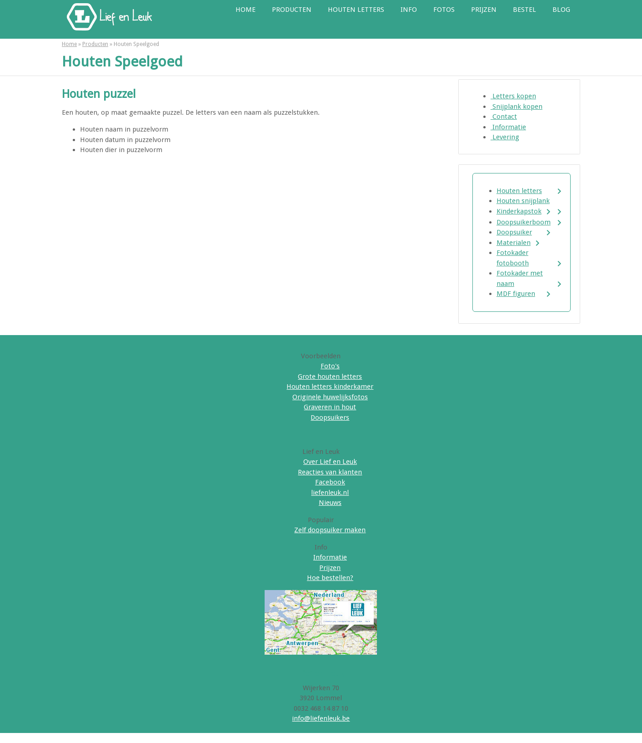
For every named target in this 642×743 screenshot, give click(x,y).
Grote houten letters (330, 376)
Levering (505, 137)
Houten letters (356, 9)
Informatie (508, 127)
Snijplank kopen (516, 106)
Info (409, 9)
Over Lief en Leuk (330, 462)
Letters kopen (513, 96)
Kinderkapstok (519, 211)
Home (246, 9)
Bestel (524, 9)
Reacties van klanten (330, 472)
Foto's (330, 366)
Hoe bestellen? (330, 578)
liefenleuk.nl (330, 493)
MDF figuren (516, 294)
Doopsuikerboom (524, 222)
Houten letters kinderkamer (329, 386)
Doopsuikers (330, 417)
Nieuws (330, 503)
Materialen (514, 243)
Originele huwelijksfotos (330, 397)
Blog (561, 9)
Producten (291, 9)
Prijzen (484, 9)
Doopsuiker (514, 232)
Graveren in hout (330, 407)
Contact (504, 116)
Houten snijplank (523, 201)
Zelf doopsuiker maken (330, 530)
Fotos (444, 9)
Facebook (330, 482)
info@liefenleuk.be (321, 718)
